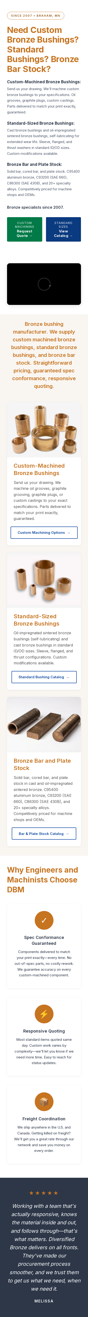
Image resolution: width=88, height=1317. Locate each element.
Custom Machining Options (41, 532)
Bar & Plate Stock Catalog (41, 833)
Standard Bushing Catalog (41, 677)
